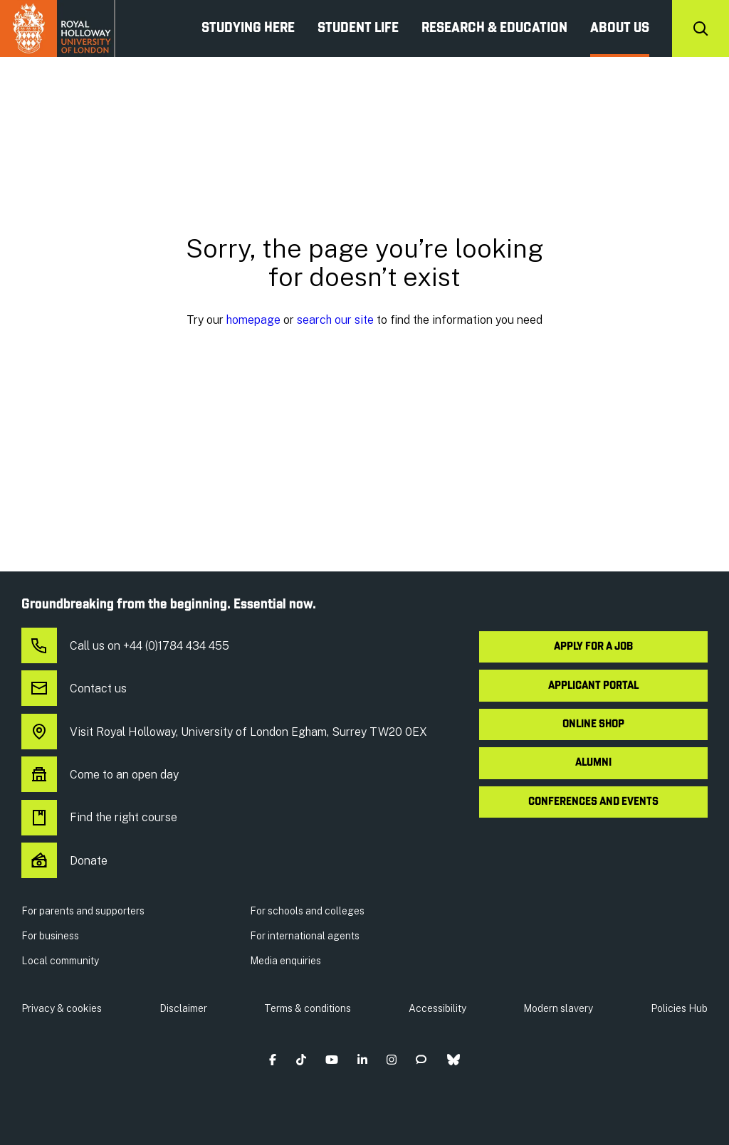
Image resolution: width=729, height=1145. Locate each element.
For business (50, 935)
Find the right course (99, 817)
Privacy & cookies (61, 1008)
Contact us (74, 689)
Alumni (593, 763)
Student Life (358, 28)
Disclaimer (183, 1008)
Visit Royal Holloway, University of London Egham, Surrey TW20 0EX (224, 732)
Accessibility (437, 1008)
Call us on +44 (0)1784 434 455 (125, 646)
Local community (60, 960)
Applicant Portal (593, 686)
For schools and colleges (307, 911)
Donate (64, 861)
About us (619, 28)
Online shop (593, 724)
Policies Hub (679, 1008)
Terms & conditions (307, 1008)
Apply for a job (593, 647)
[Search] (700, 28)
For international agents (305, 935)
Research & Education (494, 28)
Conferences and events (593, 802)
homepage (253, 320)
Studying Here (248, 28)
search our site (335, 320)
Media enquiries (285, 960)
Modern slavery (558, 1008)
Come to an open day (100, 775)
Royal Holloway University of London (57, 28)
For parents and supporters (83, 911)
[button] (273, 1059)
